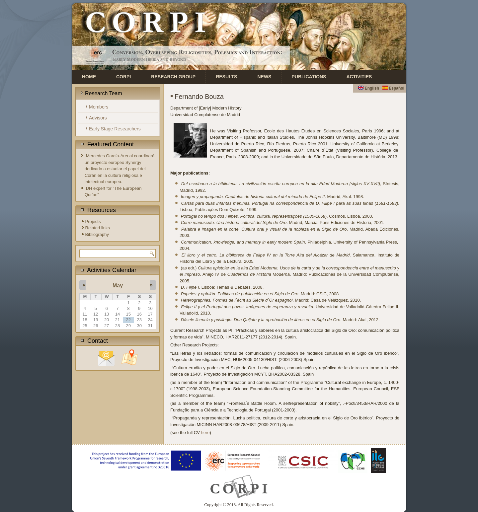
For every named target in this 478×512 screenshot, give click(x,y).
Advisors (98, 117)
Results (226, 76)
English (368, 88)
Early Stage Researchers (115, 128)
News (264, 76)
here (205, 432)
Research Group (173, 76)
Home (89, 76)
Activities (359, 76)
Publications (308, 76)
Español (393, 88)
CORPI (123, 76)
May (118, 285)
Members (98, 107)
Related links (97, 227)
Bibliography (97, 234)
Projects (93, 221)
